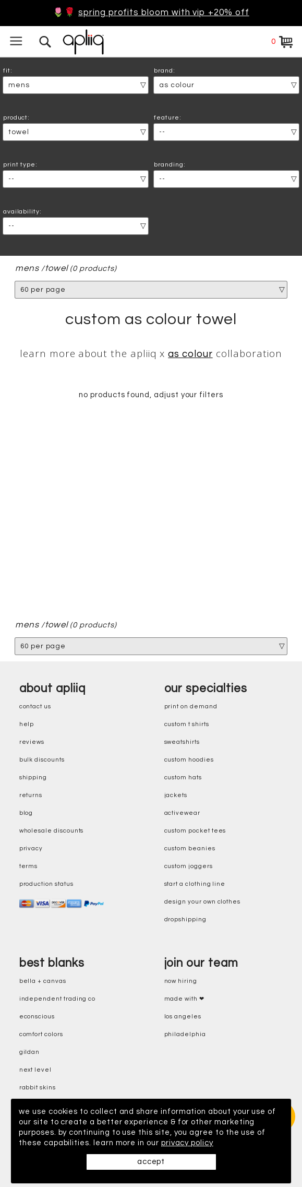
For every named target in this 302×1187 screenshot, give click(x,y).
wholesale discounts (51, 831)
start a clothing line (195, 884)
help (26, 724)
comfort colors (41, 1034)
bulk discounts (42, 760)
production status (46, 884)
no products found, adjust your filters (151, 395)
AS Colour (190, 354)
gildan (29, 1052)
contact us (35, 706)
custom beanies (189, 848)
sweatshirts (182, 742)
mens (27, 268)
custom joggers (188, 866)
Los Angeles (182, 1016)
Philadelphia (185, 1034)
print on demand (191, 706)
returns (31, 795)
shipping (33, 777)
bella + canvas (42, 981)
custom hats (183, 777)
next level (35, 1070)
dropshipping (185, 919)
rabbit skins (37, 1087)
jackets (176, 795)
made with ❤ (184, 999)
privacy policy (189, 1143)
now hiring (180, 981)
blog (26, 813)
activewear (182, 813)
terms (28, 866)
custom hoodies (189, 760)
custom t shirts (186, 724)
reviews (32, 742)
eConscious (37, 1016)
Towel (56, 268)
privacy (31, 848)
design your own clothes (202, 902)
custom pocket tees (195, 831)
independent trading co (57, 999)
